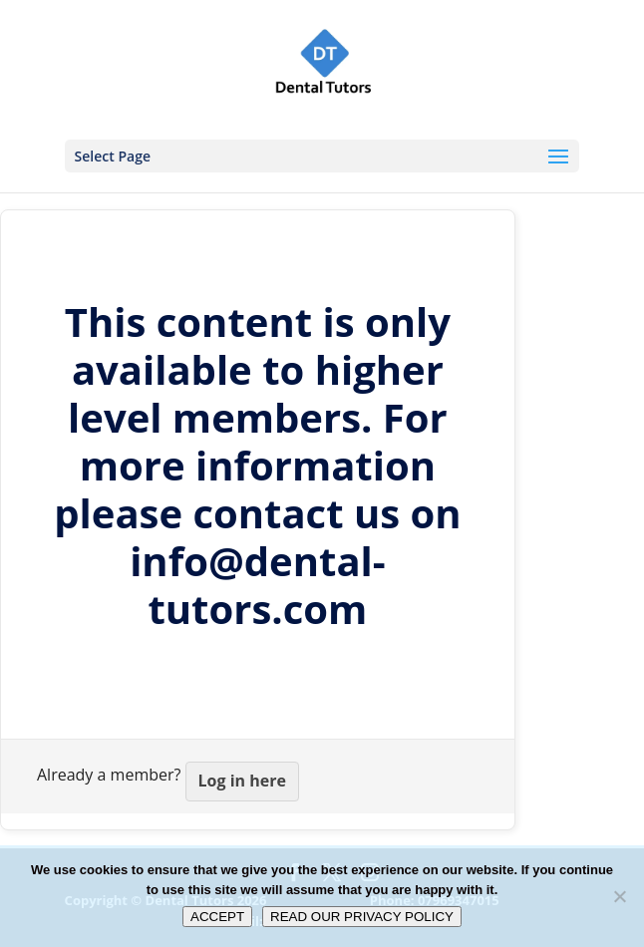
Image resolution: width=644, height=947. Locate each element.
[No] (619, 896)
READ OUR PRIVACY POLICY (362, 916)
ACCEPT (217, 916)
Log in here (242, 780)
